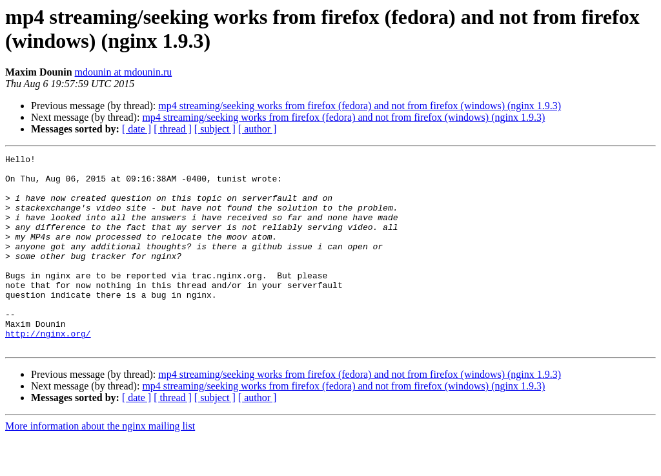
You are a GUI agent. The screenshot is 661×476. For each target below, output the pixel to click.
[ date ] (136, 128)
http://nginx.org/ (48, 370)
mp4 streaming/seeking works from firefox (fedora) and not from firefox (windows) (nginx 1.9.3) (359, 105)
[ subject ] (215, 128)
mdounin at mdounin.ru (123, 72)
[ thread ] (173, 128)
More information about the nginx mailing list (100, 464)
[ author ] (257, 128)
